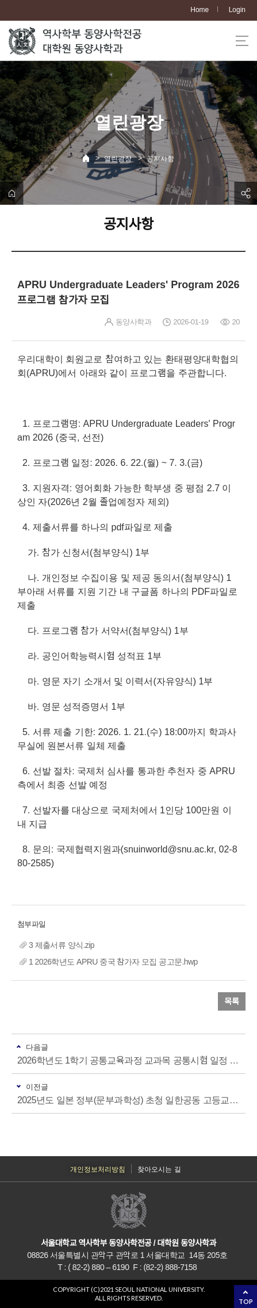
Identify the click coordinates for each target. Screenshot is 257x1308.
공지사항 (160, 159)
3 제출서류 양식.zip (61, 945)
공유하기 (245, 193)
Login (237, 10)
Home (199, 10)
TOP (246, 1301)
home (11, 193)
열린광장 (118, 159)
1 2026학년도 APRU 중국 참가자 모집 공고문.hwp (113, 961)
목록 (231, 1001)
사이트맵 (242, 41)
